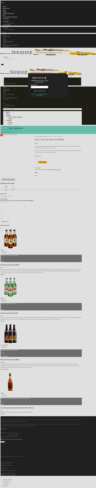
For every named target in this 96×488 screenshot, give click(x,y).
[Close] (68, 74)
